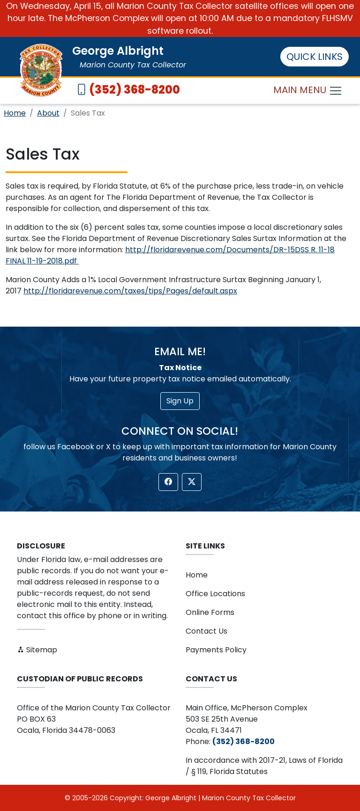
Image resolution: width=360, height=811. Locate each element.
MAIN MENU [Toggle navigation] (308, 91)
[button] (168, 482)
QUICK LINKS (314, 56)
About (48, 113)
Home (15, 113)
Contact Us (206, 631)
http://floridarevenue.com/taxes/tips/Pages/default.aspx (130, 290)
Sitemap (37, 649)
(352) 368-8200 (134, 89)
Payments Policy (216, 649)
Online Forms (210, 612)
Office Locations (215, 593)
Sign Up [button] (180, 400)
